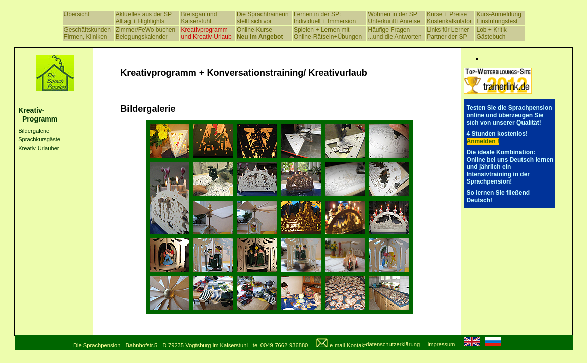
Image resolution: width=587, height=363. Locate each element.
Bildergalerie (33, 131)
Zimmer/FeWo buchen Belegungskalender (145, 33)
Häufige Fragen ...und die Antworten (395, 33)
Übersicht (77, 14)
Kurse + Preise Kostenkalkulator (449, 18)
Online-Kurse (260, 33)
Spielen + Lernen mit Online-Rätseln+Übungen (328, 33)
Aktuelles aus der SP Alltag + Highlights (144, 18)
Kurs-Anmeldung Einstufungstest (498, 18)
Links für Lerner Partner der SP (448, 33)
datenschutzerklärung (393, 344)
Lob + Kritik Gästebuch (491, 33)
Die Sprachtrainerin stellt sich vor (263, 18)
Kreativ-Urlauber (38, 148)
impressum (441, 344)
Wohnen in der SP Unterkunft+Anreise (394, 18)
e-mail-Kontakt (348, 345)
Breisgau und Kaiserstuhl (199, 18)
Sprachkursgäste (39, 139)
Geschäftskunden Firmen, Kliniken (87, 33)
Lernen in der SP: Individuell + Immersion (325, 18)
